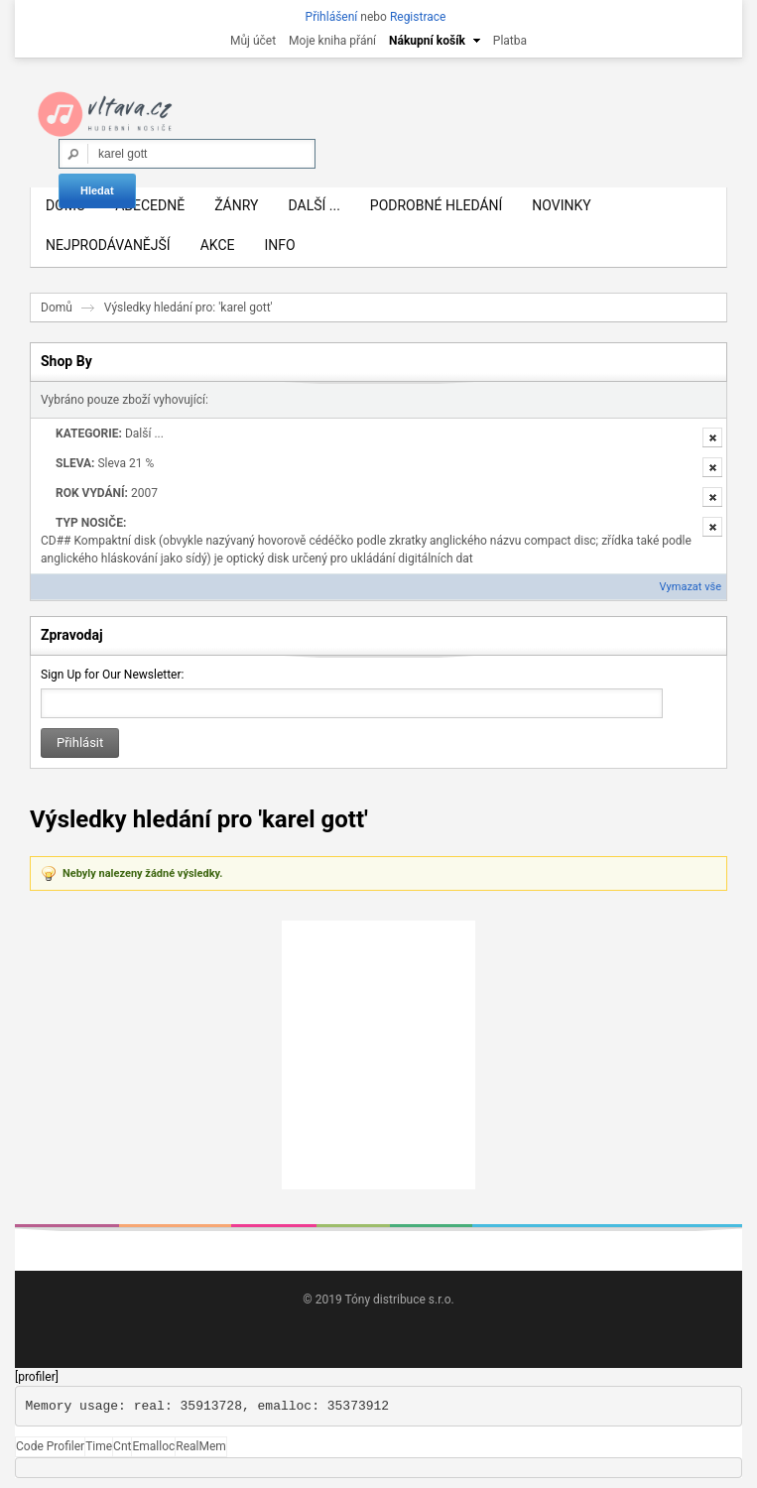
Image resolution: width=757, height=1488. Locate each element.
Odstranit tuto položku (712, 437)
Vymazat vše (690, 586)
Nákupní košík (427, 41)
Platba (510, 41)
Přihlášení (332, 17)
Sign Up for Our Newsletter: (112, 675)
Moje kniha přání (332, 41)
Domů (56, 307)
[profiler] (37, 1377)
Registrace (418, 17)
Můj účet (253, 41)
